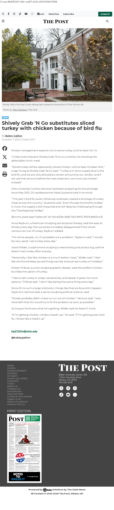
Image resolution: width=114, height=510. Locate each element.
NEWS (5, 117)
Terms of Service (17, 401)
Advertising (14, 391)
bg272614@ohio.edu (24, 331)
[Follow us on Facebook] (68, 388)
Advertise (53, 14)
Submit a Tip (14, 399)
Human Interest (16, 370)
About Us (12, 386)
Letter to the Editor (19, 396)
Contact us (13, 389)
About (41, 14)
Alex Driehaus (20, 110)
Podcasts (13, 381)
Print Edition (19, 411)
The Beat (12, 376)
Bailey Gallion (13, 136)
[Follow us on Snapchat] (74, 394)
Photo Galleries (17, 378)
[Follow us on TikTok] (61, 394)
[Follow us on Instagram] (74, 388)
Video (10, 383)
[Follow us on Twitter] (61, 388)
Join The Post (15, 394)
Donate (105, 14)
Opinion (12, 373)
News (10, 365)
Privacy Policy (16, 404)
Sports (11, 368)
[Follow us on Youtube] (68, 394)
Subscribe (68, 14)
